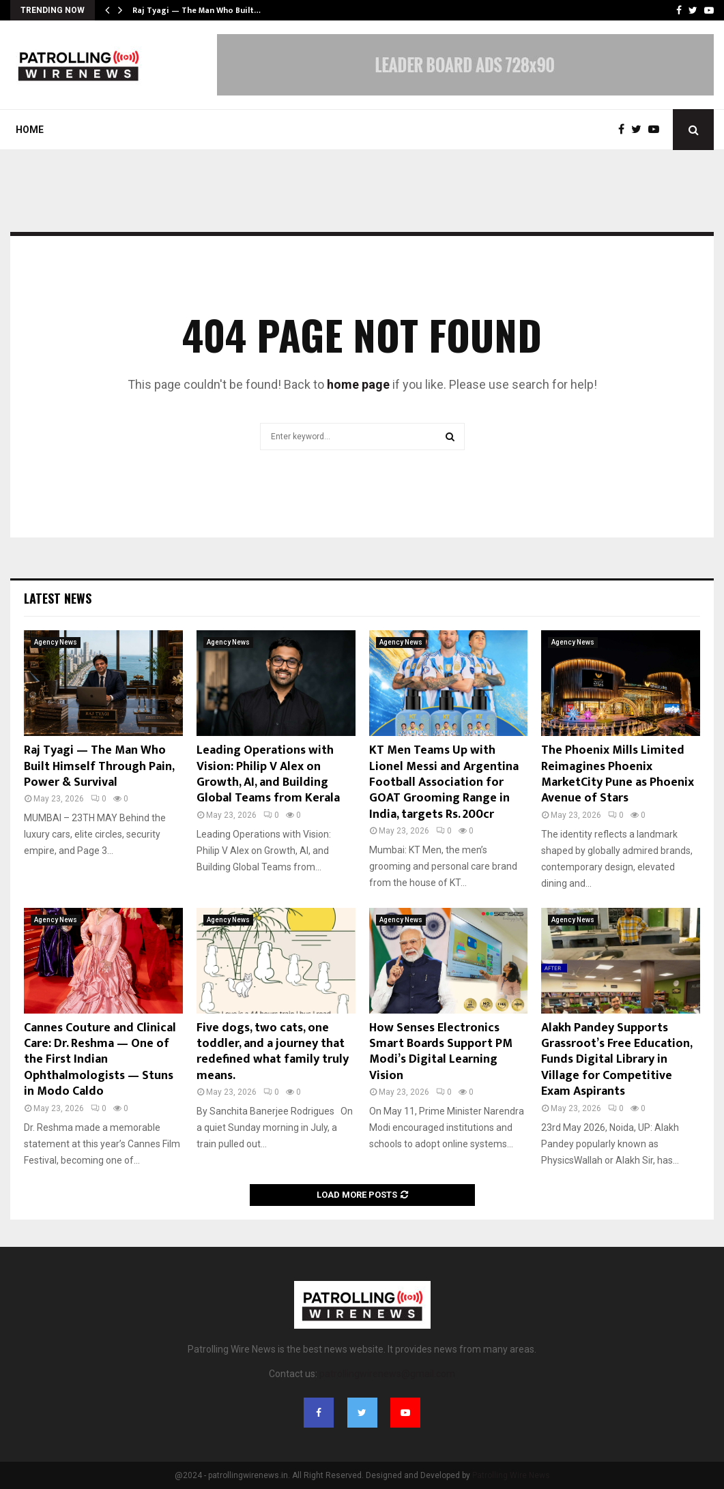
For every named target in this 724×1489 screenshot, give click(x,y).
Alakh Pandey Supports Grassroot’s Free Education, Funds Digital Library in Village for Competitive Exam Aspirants (616, 1060)
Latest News (57, 598)
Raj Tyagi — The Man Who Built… (196, 10)
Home (30, 129)
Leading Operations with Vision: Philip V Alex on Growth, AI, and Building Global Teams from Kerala (268, 774)
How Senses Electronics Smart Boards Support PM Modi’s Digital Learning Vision (440, 1052)
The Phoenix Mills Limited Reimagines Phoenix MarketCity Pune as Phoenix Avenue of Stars (617, 774)
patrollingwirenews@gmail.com (387, 1373)
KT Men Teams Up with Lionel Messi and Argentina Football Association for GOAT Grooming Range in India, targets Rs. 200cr (444, 782)
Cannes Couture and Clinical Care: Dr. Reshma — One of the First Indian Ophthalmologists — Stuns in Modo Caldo (100, 1060)
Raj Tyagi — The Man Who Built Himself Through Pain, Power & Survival (99, 766)
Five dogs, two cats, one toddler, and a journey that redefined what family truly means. (273, 1052)
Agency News (55, 642)
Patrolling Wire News (511, 1475)
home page (358, 384)
